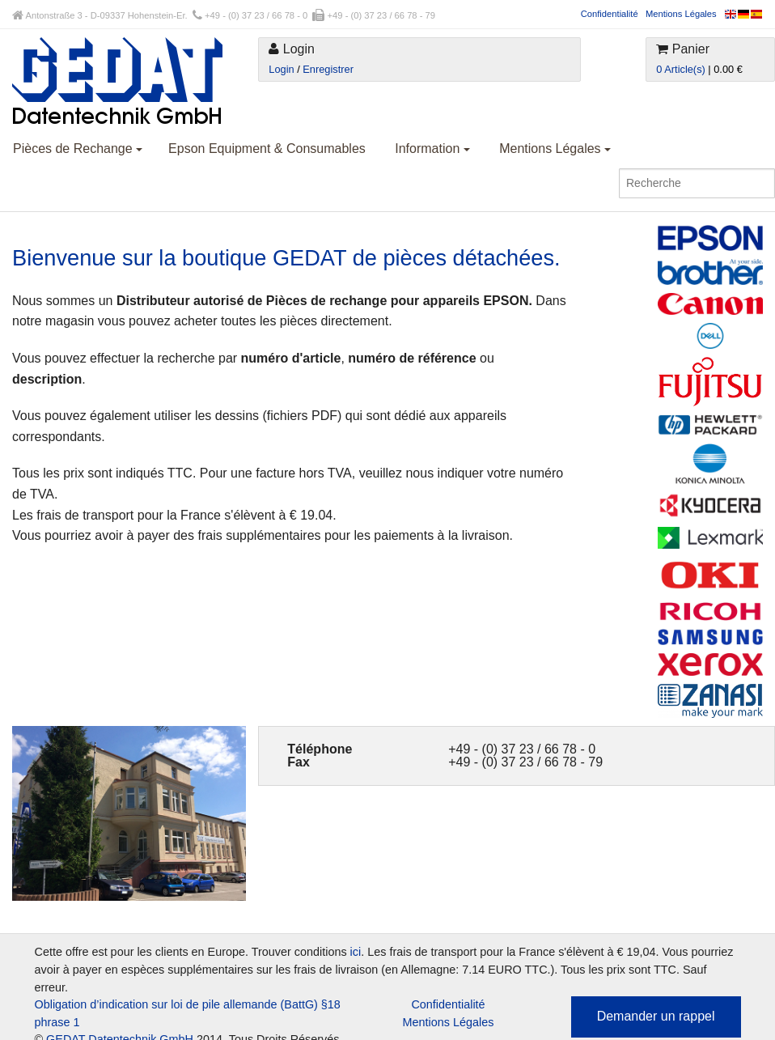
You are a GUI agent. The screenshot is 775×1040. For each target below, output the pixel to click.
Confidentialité (609, 14)
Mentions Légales (681, 14)
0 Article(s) (680, 69)
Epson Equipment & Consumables (267, 148)
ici (356, 951)
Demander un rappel (656, 1016)
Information (432, 148)
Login (281, 69)
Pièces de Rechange (77, 148)
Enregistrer (328, 69)
